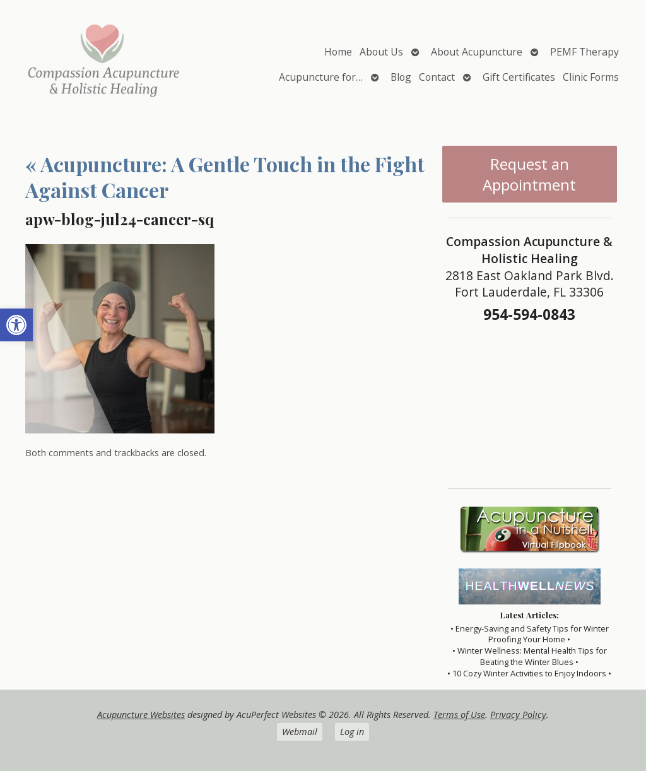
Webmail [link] (299, 732)
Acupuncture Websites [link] (141, 715)
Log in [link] (352, 732)
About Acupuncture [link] (476, 52)
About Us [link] (381, 52)
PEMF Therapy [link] (584, 52)
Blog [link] (401, 77)
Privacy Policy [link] (518, 715)
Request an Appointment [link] (529, 174)
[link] (16, 325)
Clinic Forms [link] (591, 77)
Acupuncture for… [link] (321, 77)
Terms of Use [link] (459, 715)
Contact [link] (437, 77)
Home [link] (338, 52)
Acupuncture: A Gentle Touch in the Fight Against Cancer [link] (225, 177)
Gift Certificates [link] (519, 77)
